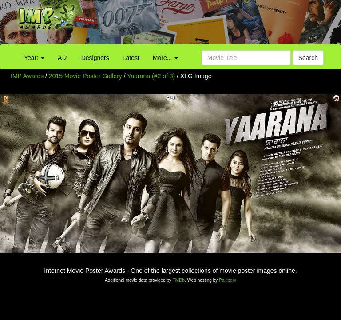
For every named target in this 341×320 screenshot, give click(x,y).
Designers (95, 57)
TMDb (179, 280)
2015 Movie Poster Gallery (85, 76)
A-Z (63, 57)
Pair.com (227, 280)
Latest (131, 57)
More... (165, 57)
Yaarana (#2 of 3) (151, 76)
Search (308, 57)
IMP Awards (27, 76)
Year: (34, 57)
